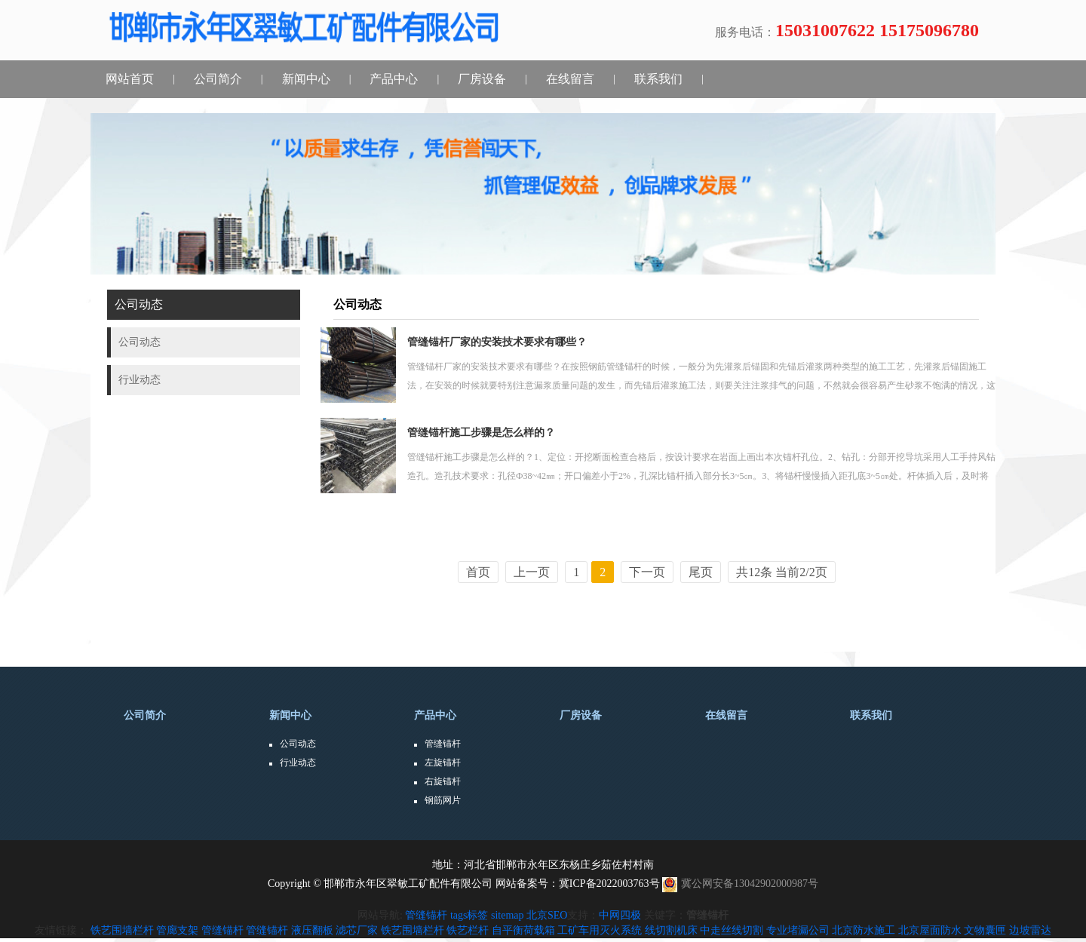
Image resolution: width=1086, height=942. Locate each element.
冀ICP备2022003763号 (609, 883)
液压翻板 (312, 930)
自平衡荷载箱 (523, 930)
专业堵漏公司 (798, 930)
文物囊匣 (985, 930)
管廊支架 (177, 930)
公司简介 (218, 78)
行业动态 (298, 762)
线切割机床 (671, 930)
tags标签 (469, 915)
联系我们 (658, 78)
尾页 (701, 572)
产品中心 (394, 78)
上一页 (532, 572)
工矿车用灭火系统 (599, 930)
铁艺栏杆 (467, 930)
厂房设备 (482, 78)
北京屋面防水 (930, 930)
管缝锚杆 (443, 743)
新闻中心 (306, 78)
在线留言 (570, 78)
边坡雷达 (1030, 930)
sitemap (507, 915)
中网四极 (620, 915)
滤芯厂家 (357, 930)
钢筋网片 (443, 800)
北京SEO (546, 915)
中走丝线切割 (731, 930)
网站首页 (130, 78)
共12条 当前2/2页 (781, 572)
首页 (478, 572)
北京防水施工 (863, 930)
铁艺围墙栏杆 (122, 930)
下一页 (647, 572)
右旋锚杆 (443, 781)
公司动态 (298, 743)
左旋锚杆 (443, 762)
